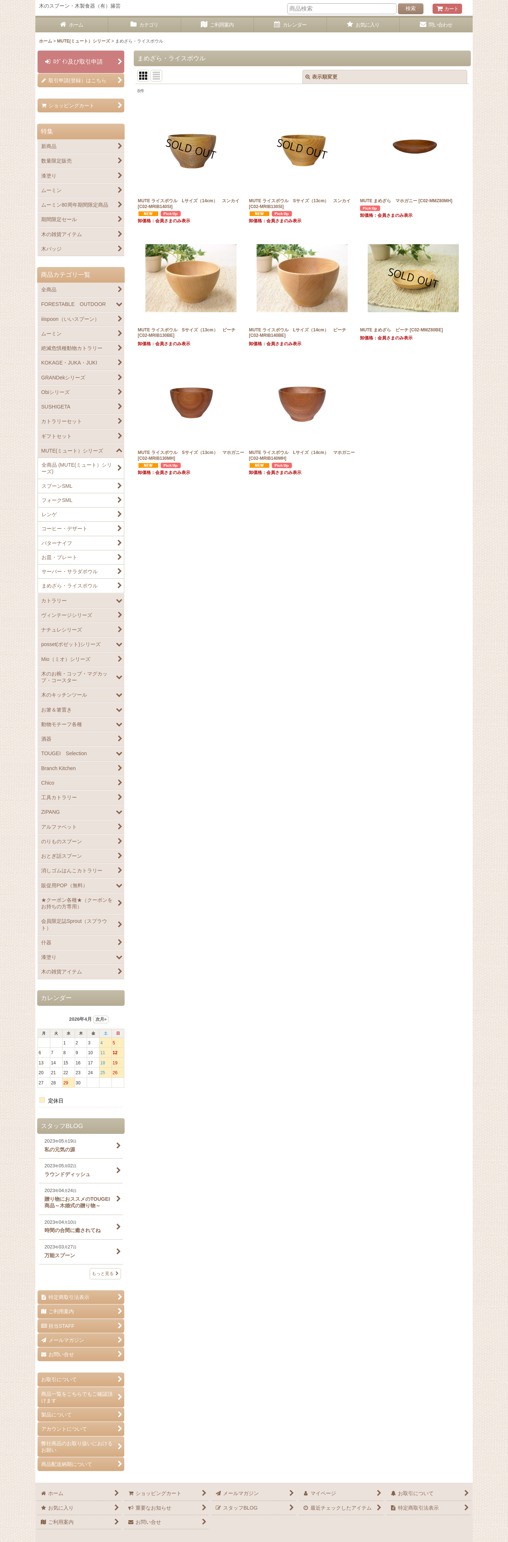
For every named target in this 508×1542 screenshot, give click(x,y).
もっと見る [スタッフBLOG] (105, 1273)
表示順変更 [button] (321, 77)
